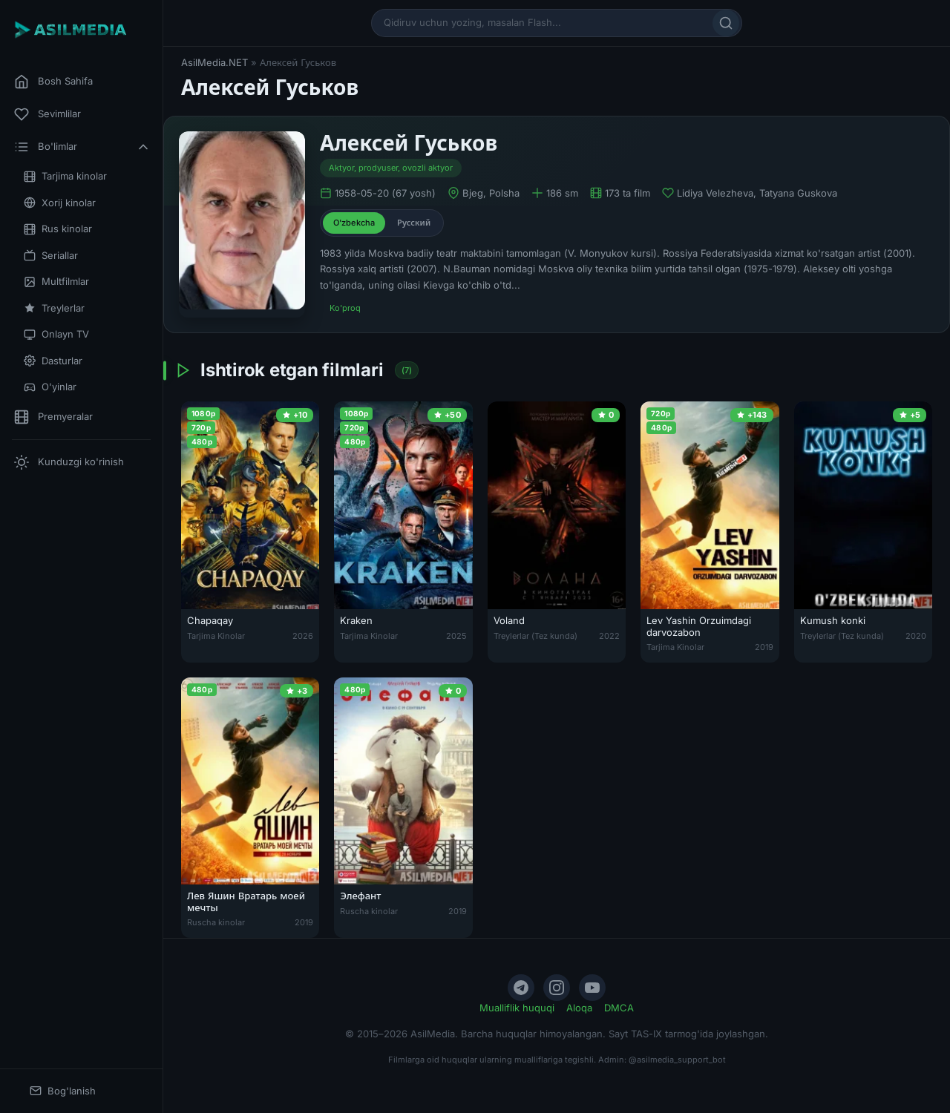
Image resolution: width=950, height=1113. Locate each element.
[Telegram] (521, 987)
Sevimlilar (47, 114)
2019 (764, 647)
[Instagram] (556, 987)
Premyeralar (53, 417)
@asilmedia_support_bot (677, 1059)
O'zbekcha (354, 222)
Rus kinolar (58, 229)
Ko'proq (345, 308)
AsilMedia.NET (214, 62)
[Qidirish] (725, 23)
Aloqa (579, 1008)
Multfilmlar (56, 281)
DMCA (619, 1008)
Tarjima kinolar (65, 176)
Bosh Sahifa (53, 81)
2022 (609, 636)
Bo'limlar (82, 146)
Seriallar (51, 255)
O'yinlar (50, 387)
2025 (456, 636)
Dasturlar (53, 361)
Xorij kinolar (60, 203)
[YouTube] (592, 987)
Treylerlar (54, 308)
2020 (915, 636)
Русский (413, 222)
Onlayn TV (56, 334)
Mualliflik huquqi (516, 1008)
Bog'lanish (63, 1091)
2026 (302, 636)
